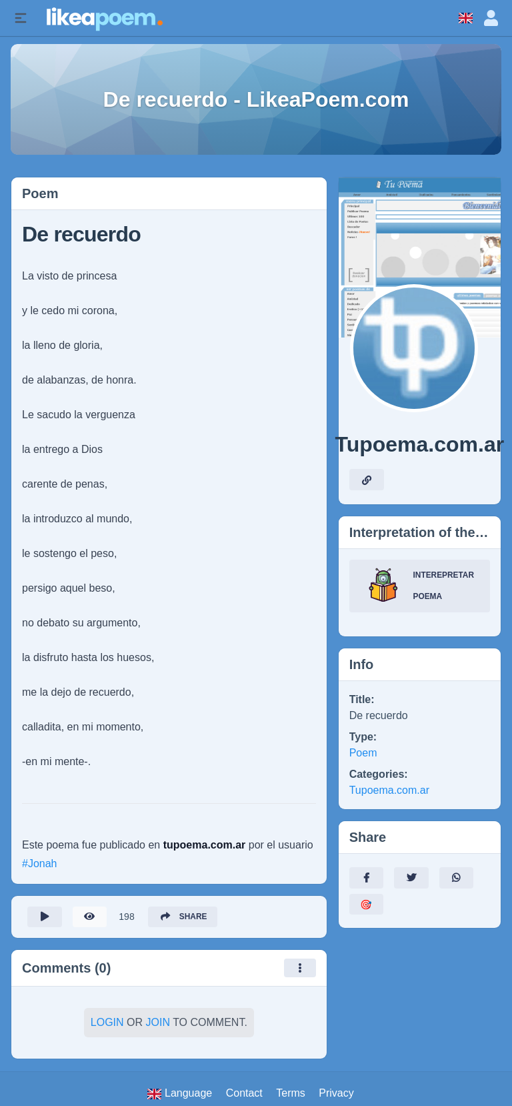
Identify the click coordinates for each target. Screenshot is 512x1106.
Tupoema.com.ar (389, 790)
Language (179, 1094)
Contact (244, 1093)
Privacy (336, 1093)
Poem (363, 752)
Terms (290, 1093)
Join (158, 1023)
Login (107, 1023)
